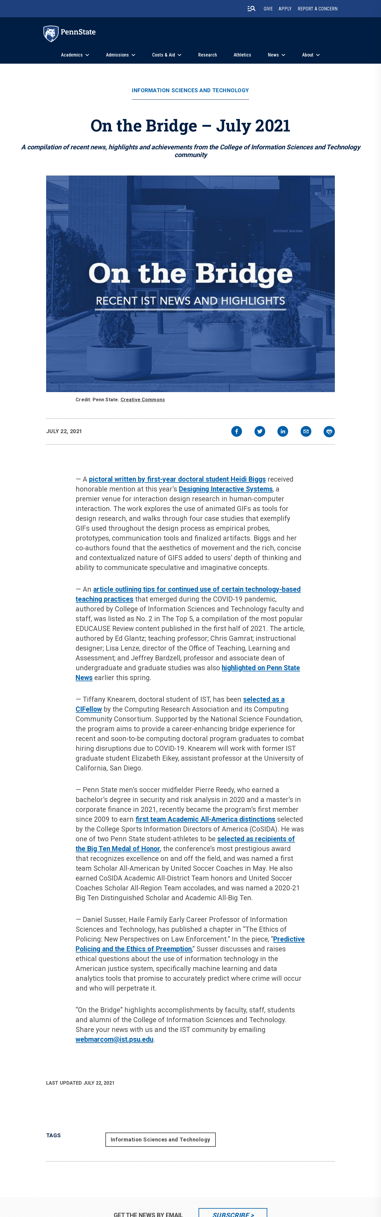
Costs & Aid (163, 55)
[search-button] (251, 8)
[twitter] (259, 432)
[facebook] (236, 432)
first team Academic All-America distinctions (205, 819)
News (273, 55)
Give (268, 9)
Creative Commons (143, 399)
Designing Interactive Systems (226, 489)
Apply (285, 9)
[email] (306, 432)
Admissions (117, 55)
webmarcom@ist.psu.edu (114, 1040)
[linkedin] (282, 432)
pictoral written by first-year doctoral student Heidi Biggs (177, 479)
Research (207, 55)
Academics (72, 55)
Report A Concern (318, 9)
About (307, 55)
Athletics (242, 55)
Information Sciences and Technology (190, 90)
